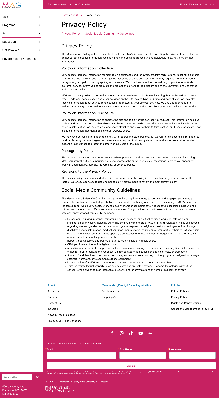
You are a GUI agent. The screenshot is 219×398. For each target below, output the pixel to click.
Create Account (111, 291)
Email (50, 349)
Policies (176, 285)
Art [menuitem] (4, 33)
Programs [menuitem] (8, 25)
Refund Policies (180, 291)
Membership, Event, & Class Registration (126, 285)
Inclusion (53, 308)
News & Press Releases (61, 314)
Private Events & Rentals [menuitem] (19, 59)
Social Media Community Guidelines (109, 33)
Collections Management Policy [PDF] (192, 308)
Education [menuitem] (9, 41)
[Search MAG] (17, 377)
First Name (125, 349)
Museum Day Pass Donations (65, 320)
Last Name (175, 349)
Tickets (183, 4)
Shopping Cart (110, 297)
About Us (76, 15)
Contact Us (54, 303)
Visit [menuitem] (5, 16)
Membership (195, 4)
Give (205, 4)
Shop (212, 4)
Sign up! (131, 365)
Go (37, 377)
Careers (52, 297)
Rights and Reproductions (186, 303)
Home (65, 15)
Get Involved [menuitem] (11, 50)
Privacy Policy (71, 33)
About (51, 285)
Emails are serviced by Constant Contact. (118, 373)
